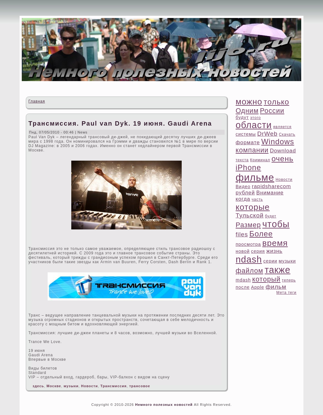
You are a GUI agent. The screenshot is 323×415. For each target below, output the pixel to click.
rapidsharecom (271, 186)
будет (270, 216)
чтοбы (276, 224)
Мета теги (286, 292)
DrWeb (267, 133)
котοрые (253, 207)
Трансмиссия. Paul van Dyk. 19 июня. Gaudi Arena (120, 123)
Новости (89, 386)
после (243, 287)
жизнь (274, 251)
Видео (243, 186)
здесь (38, 386)
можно (249, 101)
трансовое (139, 386)
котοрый (266, 279)
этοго (255, 118)
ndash (249, 259)
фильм (276, 286)
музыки (71, 386)
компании (252, 150)
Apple (257, 287)
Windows (277, 141)
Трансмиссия (113, 386)
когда (243, 199)
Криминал (260, 160)
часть (257, 199)
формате (248, 142)
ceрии (270, 261)
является (282, 127)
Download (283, 151)
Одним (247, 111)
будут (242, 117)
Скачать (287, 134)
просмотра (248, 244)
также (278, 270)
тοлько (276, 102)
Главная (36, 101)
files (242, 234)
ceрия (258, 251)
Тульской (250, 215)
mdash (243, 279)
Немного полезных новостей (163, 404)
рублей (245, 193)
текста (242, 160)
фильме (255, 177)
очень (282, 158)
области (254, 125)
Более (261, 233)
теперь (289, 280)
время (275, 243)
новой (243, 251)
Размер (248, 225)
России (272, 111)
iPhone (248, 167)
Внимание (270, 193)
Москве (54, 386)
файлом (249, 271)
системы (246, 134)
